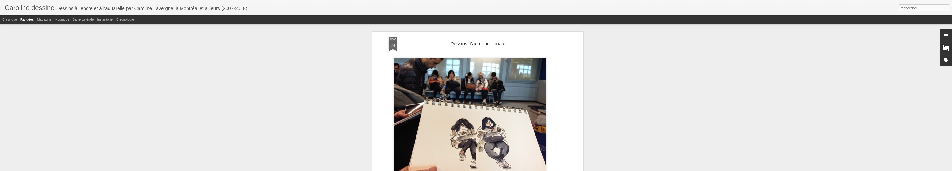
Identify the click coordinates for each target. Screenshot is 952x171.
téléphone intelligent (517, 159)
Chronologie (125, 19)
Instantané (105, 19)
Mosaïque (62, 19)
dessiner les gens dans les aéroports (442, 154)
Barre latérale (83, 19)
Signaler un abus (536, 168)
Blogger (520, 168)
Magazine (44, 19)
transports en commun (405, 159)
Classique (9, 19)
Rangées (27, 19)
